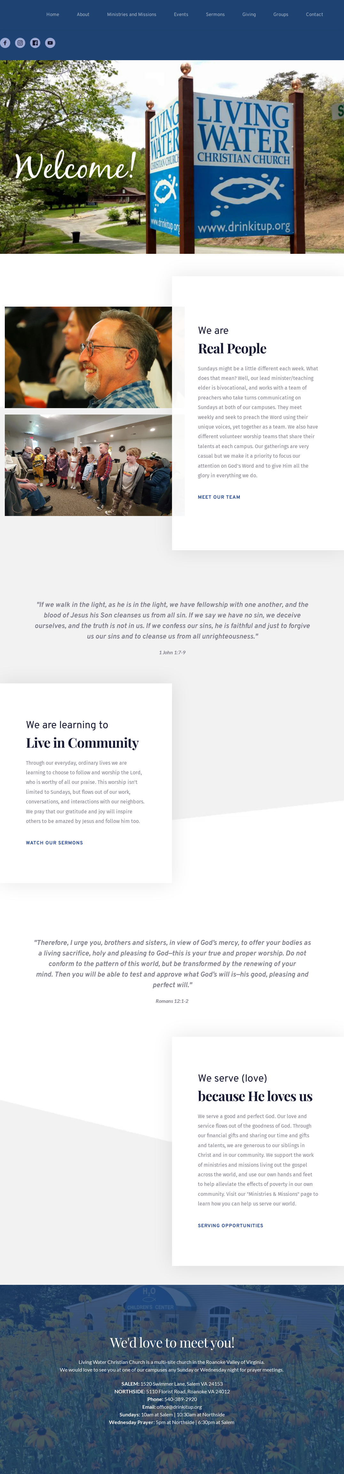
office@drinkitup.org (179, 1407)
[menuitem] (52, 15)
